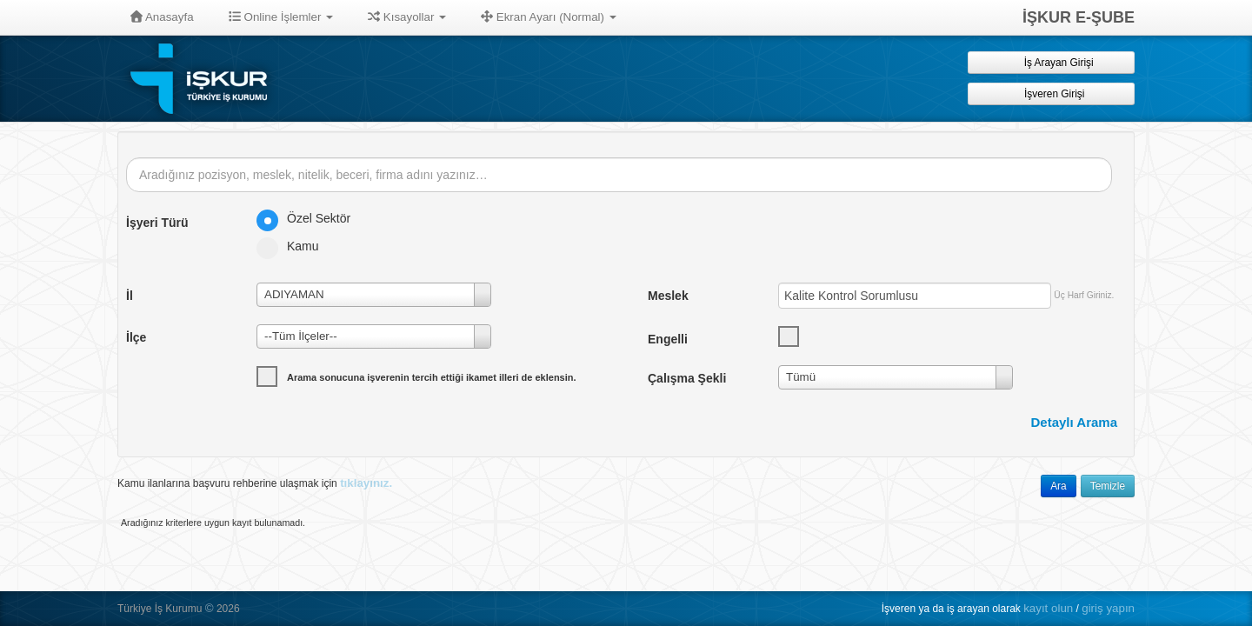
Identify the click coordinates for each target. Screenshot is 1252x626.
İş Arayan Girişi (1051, 62)
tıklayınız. (366, 482)
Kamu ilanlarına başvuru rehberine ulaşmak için (254, 482)
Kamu (293, 246)
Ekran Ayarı (548, 16)
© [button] (209, 608)
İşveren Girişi (1051, 93)
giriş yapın (1108, 608)
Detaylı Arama (1074, 422)
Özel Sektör (309, 218)
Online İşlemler (281, 16)
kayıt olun (1048, 608)
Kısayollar (407, 16)
